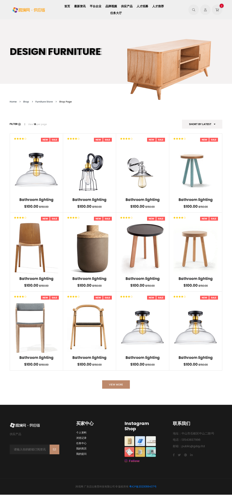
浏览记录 (81, 439)
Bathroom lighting (36, 200)
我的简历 (81, 449)
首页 (67, 6)
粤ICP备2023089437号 (143, 488)
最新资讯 (80, 6)
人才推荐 (158, 6)
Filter (15, 124)
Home (13, 101)
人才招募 (142, 6)
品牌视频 (111, 6)
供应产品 (127, 6)
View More (116, 385)
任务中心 (81, 444)
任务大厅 (116, 13)
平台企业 (95, 6)
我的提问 (81, 455)
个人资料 (81, 434)
